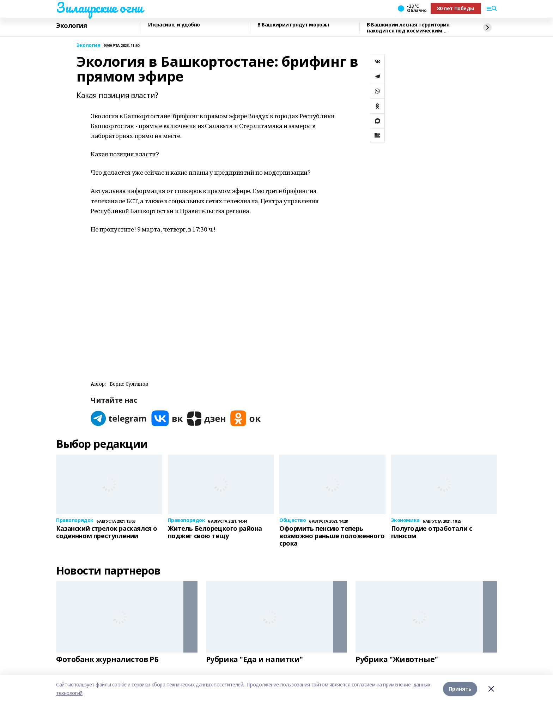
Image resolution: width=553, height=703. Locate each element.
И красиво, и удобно (174, 25)
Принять (460, 688)
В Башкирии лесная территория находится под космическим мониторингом (408, 28)
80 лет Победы (455, 8)
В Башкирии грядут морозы (293, 25)
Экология (71, 26)
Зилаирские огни (99, 7)
